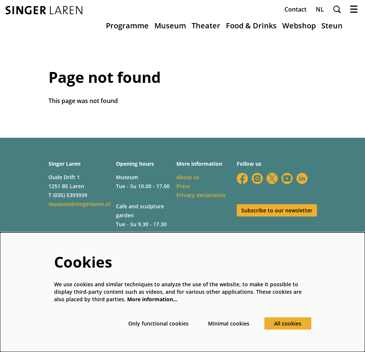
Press (183, 186)
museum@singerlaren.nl (79, 204)
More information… (152, 299)
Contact (295, 9)
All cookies (287, 323)
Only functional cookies (158, 323)
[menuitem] (127, 26)
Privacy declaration (201, 195)
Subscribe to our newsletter (276, 210)
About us (187, 177)
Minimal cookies (228, 323)
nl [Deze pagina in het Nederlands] (320, 9)
